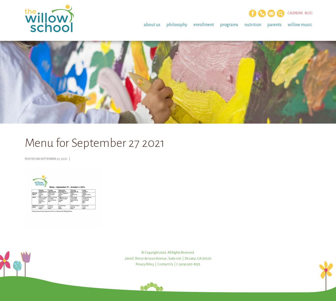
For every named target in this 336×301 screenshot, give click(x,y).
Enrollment (204, 24)
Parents (274, 24)
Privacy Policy (145, 264)
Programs (229, 24)
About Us (152, 24)
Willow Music (300, 24)
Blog (309, 13)
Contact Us (165, 264)
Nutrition (252, 24)
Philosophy (176, 24)
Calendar (295, 13)
